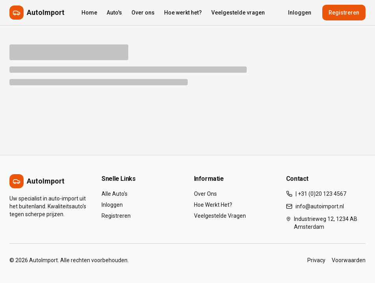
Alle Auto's (114, 194)
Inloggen (299, 12)
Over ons (143, 12)
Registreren (344, 12)
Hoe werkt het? (183, 12)
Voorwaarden (349, 260)
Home (89, 12)
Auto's (114, 12)
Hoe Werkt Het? (213, 205)
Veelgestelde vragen (238, 12)
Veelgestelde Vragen (220, 216)
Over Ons (205, 194)
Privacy (316, 260)
